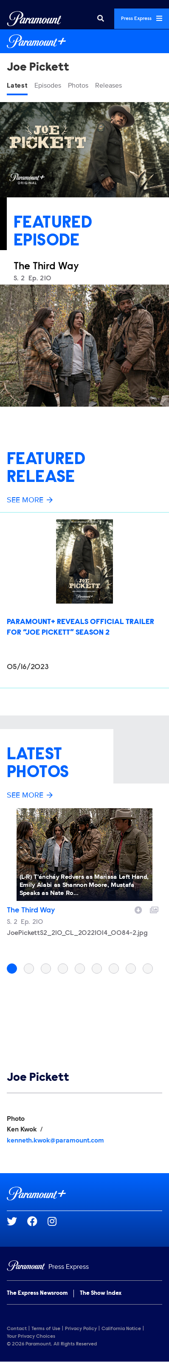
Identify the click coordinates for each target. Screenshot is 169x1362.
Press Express (141, 18)
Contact (17, 1328)
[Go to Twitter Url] (17, 1221)
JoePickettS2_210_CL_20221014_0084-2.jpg (77, 933)
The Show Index (100, 1293)
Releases (108, 85)
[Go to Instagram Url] (57, 1221)
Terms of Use (45, 1328)
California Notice (121, 1328)
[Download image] (138, 909)
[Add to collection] (154, 909)
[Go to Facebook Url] (37, 1221)
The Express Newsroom (37, 1293)
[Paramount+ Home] (84, 41)
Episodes (47, 85)
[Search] (100, 19)
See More (30, 499)
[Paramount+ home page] (84, 1193)
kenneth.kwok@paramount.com (55, 1140)
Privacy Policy (81, 1328)
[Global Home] (34, 18)
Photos (78, 85)
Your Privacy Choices (31, 1336)
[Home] (84, 1267)
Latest (17, 85)
